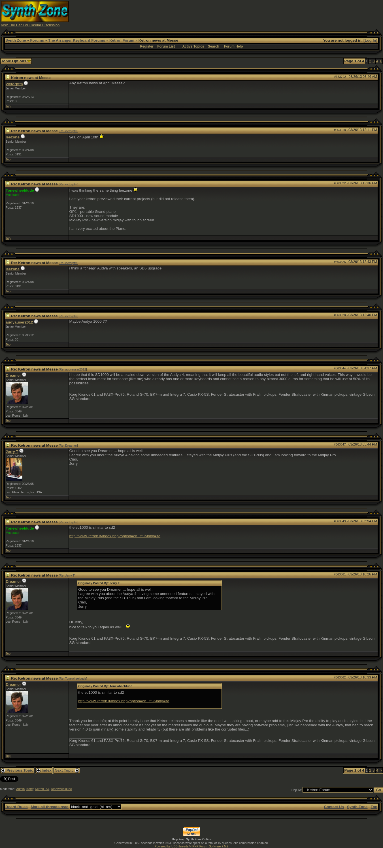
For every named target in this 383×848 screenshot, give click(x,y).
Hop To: (296, 790)
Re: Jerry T (67, 575)
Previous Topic (17, 770)
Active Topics (193, 46)
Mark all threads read (50, 807)
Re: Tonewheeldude (73, 678)
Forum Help (233, 46)
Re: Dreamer (68, 445)
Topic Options (16, 61)
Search (213, 46)
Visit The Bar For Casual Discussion (30, 25)
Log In (370, 40)
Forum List (166, 46)
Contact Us (334, 807)
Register (147, 46)
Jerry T (12, 451)
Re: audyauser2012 (73, 369)
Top (8, 106)
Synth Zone (15, 40)
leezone (13, 137)
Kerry (29, 789)
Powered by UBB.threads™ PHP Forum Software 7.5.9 (191, 846)
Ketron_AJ (42, 789)
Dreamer (13, 375)
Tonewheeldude (61, 789)
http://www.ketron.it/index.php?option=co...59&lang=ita (115, 536)
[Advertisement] (279, 13)
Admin (20, 789)
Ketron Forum (121, 40)
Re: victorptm (69, 131)
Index (44, 770)
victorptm (14, 84)
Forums (37, 40)
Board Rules (16, 807)
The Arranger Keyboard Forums (76, 40)
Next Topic (67, 770)
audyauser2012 (19, 322)
